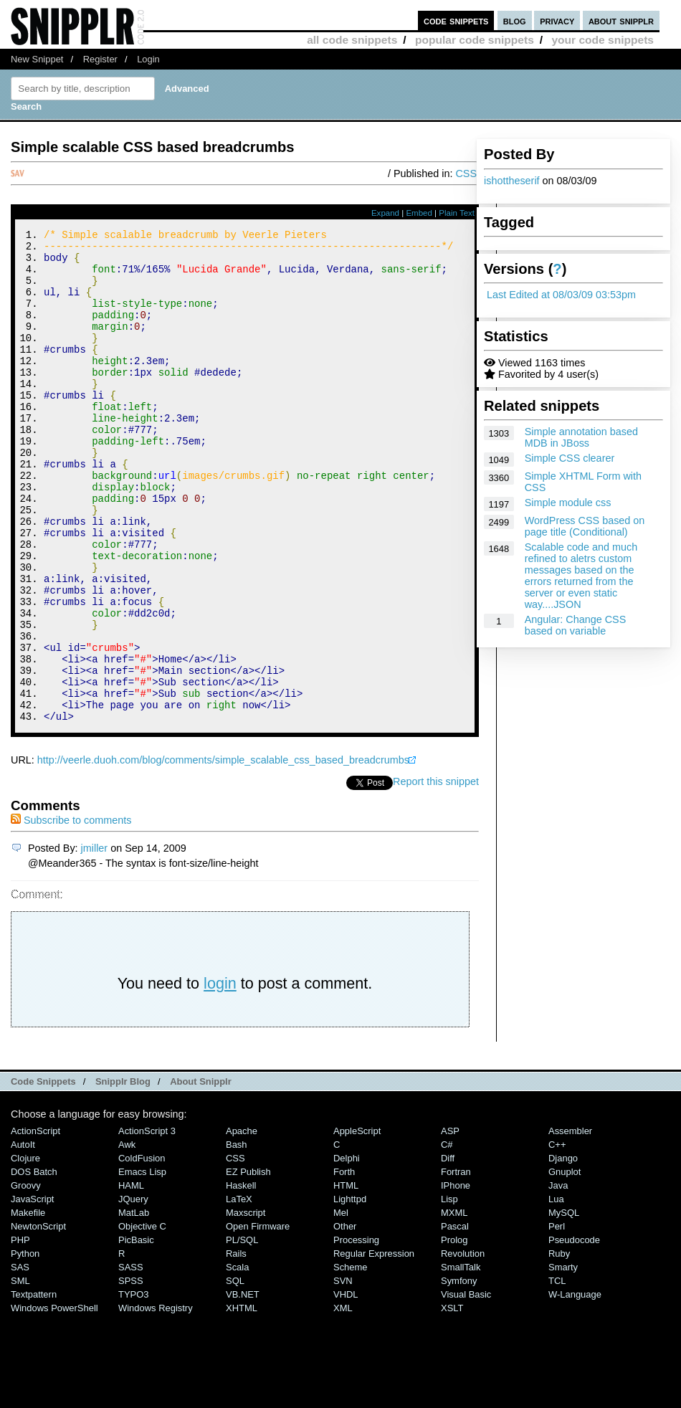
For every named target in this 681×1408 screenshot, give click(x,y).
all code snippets (352, 40)
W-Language (574, 1386)
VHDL (345, 1386)
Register (100, 59)
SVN (343, 1373)
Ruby (559, 1346)
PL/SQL (242, 1332)
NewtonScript (38, 1318)
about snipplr (621, 20)
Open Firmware (258, 1318)
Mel (340, 1305)
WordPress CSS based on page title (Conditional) (585, 526)
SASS (130, 1359)
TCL (557, 1373)
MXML (454, 1305)
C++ (557, 1237)
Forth (344, 1264)
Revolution (463, 1346)
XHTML (241, 1400)
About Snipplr (201, 1174)
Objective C (142, 1318)
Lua (556, 1291)
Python (25, 1346)
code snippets (456, 20)
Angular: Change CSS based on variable (576, 625)
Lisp (449, 1291)
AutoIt (23, 1237)
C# (447, 1237)
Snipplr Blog (123, 1174)
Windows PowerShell (54, 1400)
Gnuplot (564, 1264)
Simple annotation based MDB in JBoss (581, 437)
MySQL (563, 1305)
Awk (126, 1237)
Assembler (570, 1223)
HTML (345, 1278)
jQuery (133, 1291)
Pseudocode (574, 1332)
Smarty (563, 1359)
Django (563, 1250)
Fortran (456, 1264)
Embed (419, 213)
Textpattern (34, 1386)
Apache (241, 1223)
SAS (20, 1359)
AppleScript (357, 1223)
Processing (356, 1332)
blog (514, 20)
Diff (447, 1250)
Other (344, 1318)
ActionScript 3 (147, 1223)
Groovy (26, 1278)
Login (148, 59)
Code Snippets (43, 1174)
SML (20, 1373)
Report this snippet (436, 874)
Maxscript (245, 1305)
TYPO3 (133, 1386)
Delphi (346, 1250)
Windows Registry (155, 1400)
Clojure (25, 1250)
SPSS (130, 1373)
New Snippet (37, 59)
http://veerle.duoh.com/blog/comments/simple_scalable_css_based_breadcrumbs (223, 852)
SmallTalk (460, 1359)
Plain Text (457, 213)
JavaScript (32, 1291)
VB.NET (242, 1386)
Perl (556, 1318)
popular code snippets (474, 40)
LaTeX (239, 1291)
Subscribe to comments (71, 912)
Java (558, 1278)
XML (343, 1400)
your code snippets (602, 40)
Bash (236, 1237)
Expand (385, 213)
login (220, 1076)
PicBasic (136, 1332)
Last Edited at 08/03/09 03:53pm (561, 294)
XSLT (452, 1400)
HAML (131, 1278)
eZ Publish (248, 1264)
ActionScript (35, 1223)
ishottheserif (512, 180)
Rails (236, 1346)
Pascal (455, 1318)
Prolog (454, 1332)
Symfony (459, 1373)
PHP (20, 1332)
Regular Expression (373, 1346)
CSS (466, 173)
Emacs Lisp (142, 1264)
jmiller (94, 940)
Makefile (28, 1305)
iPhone (455, 1278)
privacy (557, 20)
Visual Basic (466, 1386)
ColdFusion (142, 1250)
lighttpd (349, 1291)
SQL (235, 1373)
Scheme (350, 1359)
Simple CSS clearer (570, 458)
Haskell (241, 1278)
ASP (450, 1223)
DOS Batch (34, 1264)
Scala (237, 1359)
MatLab (133, 1305)
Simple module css (568, 502)
